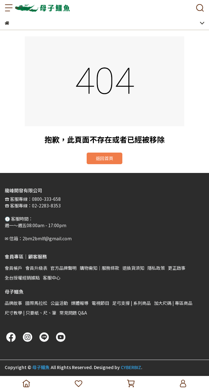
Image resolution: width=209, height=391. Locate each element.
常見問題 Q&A (73, 313)
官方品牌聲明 (63, 268)
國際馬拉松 (36, 303)
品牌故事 (13, 303)
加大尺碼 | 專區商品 (173, 303)
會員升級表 (36, 268)
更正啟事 (177, 268)
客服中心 (51, 277)
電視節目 (100, 303)
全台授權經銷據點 (22, 277)
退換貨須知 (133, 268)
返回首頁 (104, 158)
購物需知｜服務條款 (99, 268)
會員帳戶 (13, 268)
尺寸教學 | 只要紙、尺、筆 (30, 313)
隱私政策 (156, 268)
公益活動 (59, 303)
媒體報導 (80, 303)
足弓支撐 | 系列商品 (131, 303)
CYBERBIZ (131, 367)
